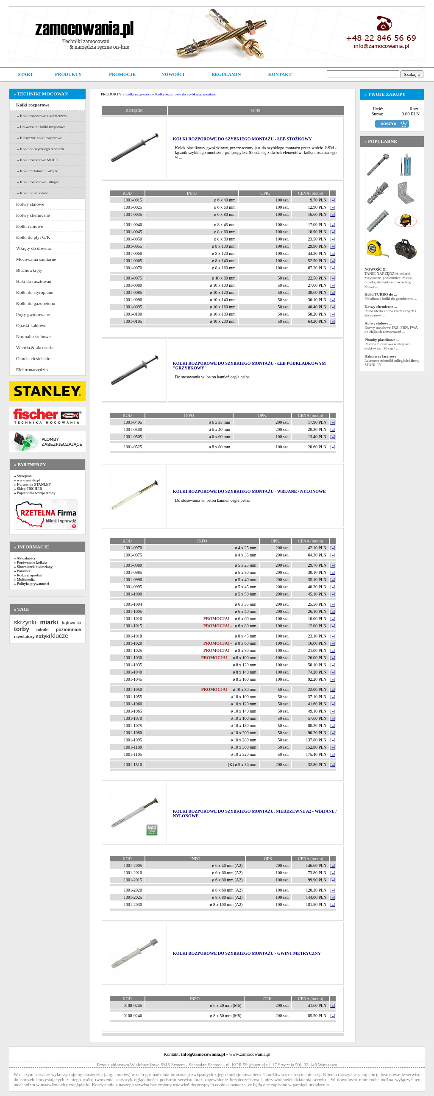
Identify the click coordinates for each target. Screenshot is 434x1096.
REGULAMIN (226, 74)
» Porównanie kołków (30, 562)
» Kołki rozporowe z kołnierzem (41, 116)
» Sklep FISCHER (28, 488)
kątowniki (71, 622)
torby (21, 629)
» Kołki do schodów (32, 193)
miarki (49, 622)
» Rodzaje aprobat (28, 575)
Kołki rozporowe (138, 94)
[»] (332, 200)
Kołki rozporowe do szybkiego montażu (185, 94)
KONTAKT (280, 74)
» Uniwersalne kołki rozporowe (40, 127)
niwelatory (24, 636)
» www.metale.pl (27, 480)
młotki (42, 629)
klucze (59, 635)
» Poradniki (23, 571)
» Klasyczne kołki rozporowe (39, 138)
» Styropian (23, 476)
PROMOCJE (122, 74)
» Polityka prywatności (31, 584)
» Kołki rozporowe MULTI (37, 160)
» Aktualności (24, 558)
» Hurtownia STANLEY (32, 484)
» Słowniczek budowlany (33, 567)
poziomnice (68, 629)
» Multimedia (24, 579)
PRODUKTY (68, 74)
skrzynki (25, 622)
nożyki (43, 636)
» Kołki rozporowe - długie (37, 182)
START (25, 74)
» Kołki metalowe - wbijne (37, 171)
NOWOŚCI (172, 74)
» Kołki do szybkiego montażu (40, 149)
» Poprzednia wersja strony (35, 493)
